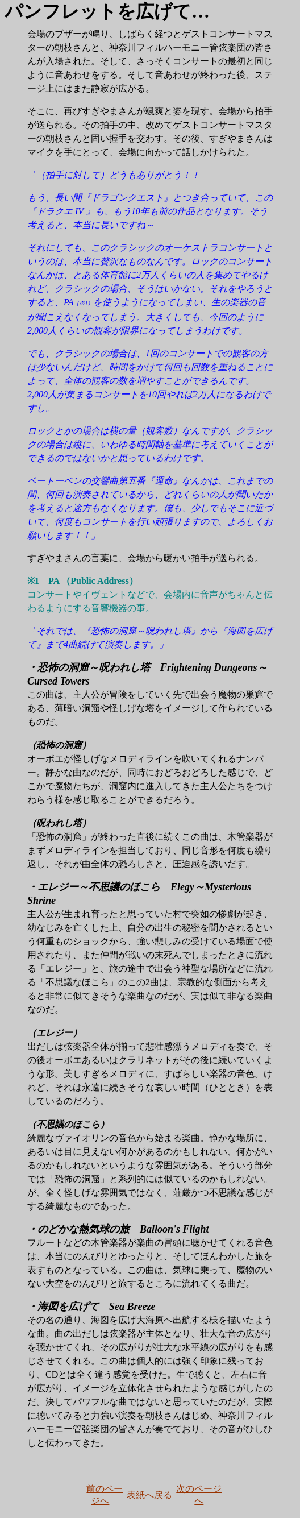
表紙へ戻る (149, 1495)
